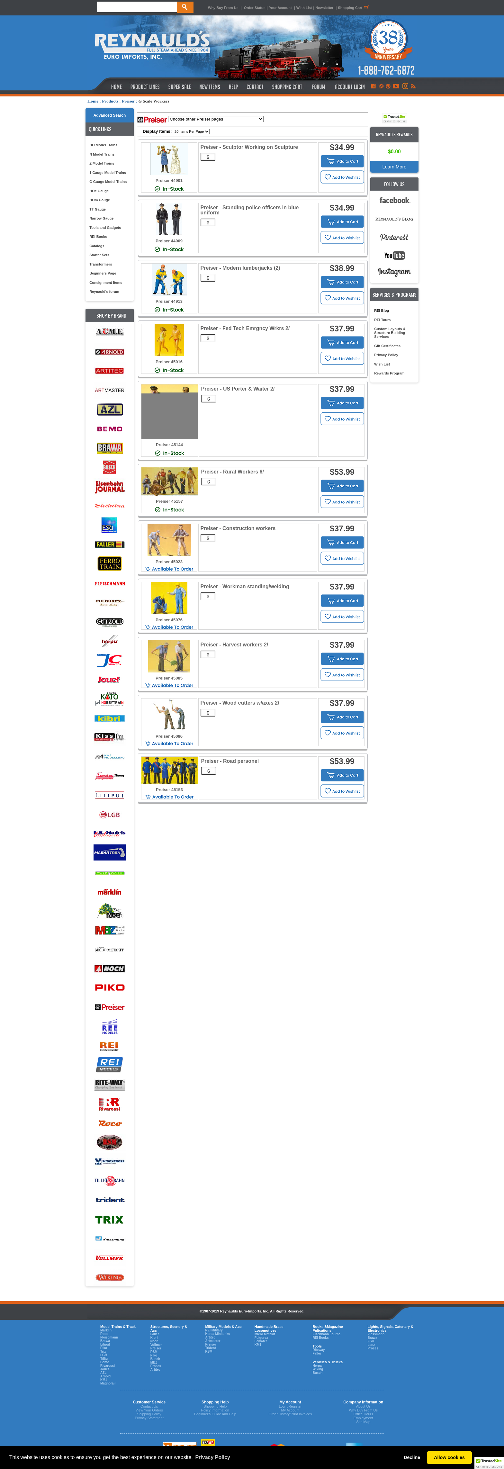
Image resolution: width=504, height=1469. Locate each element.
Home (92, 101)
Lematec (261, 1341)
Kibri (154, 1337)
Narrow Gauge (101, 218)
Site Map (363, 1422)
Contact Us (149, 1406)
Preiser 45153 (169, 789)
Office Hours (363, 1414)
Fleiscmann (109, 1337)
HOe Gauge (99, 191)
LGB (103, 1355)
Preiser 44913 (169, 301)
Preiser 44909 (169, 241)
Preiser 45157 (169, 501)
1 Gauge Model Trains (107, 173)
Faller (154, 1334)
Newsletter (325, 8)
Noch (154, 1341)
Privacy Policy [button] (212, 1457)
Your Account (281, 8)
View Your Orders (149, 1410)
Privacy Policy (386, 355)
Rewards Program (389, 373)
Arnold (105, 1376)
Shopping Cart (354, 8)
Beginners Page (102, 273)
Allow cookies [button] (449, 1457)
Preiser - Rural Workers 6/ (232, 471)
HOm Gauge (99, 200)
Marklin (106, 1330)
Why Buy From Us (223, 8)
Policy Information (215, 1410)
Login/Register (290, 1406)
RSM (154, 1352)
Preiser (128, 101)
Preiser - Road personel (230, 761)
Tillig (104, 1358)
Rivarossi (107, 1365)
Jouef (104, 1369)
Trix (103, 1351)
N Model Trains (101, 154)
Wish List (304, 8)
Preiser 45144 (169, 444)
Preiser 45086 (169, 736)
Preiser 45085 (169, 678)
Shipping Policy (149, 1414)
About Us (363, 1406)
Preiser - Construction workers (238, 528)
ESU (370, 1341)
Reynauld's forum (104, 291)
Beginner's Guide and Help (215, 1414)
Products (110, 101)
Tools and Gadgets (105, 228)
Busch (155, 1359)
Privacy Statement (149, 1418)
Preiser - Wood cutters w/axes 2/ (240, 703)
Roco (104, 1334)
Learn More (394, 166)
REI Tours (382, 320)
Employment (363, 1418)
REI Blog (381, 310)
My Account (290, 1410)
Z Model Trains (101, 163)
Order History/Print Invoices (290, 1414)
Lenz (371, 1345)
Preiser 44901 (169, 180)
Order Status (255, 8)
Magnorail (107, 1383)
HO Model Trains (103, 145)
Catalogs (96, 246)
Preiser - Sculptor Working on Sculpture (249, 147)
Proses (155, 1366)
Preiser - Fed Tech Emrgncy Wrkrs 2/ (245, 328)
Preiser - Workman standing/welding (245, 586)
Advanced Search (110, 115)
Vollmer (156, 1345)
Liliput (105, 1344)
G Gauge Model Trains (108, 182)
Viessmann (375, 1334)
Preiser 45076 (169, 619)
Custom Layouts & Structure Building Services (389, 332)
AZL (103, 1372)
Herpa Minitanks (217, 1334)
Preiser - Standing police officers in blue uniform (250, 210)
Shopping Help (215, 1406)
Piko (103, 1348)
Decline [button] (412, 1457)
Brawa (105, 1341)
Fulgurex (261, 1337)
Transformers (100, 264)
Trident (210, 1348)
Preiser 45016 (169, 361)
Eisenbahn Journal (326, 1334)
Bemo (104, 1362)
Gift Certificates (387, 346)
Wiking (317, 1369)
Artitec (155, 1369)
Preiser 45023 (169, 561)
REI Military (213, 1330)
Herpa (316, 1365)
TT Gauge (97, 209)
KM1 (103, 1380)
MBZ (154, 1362)
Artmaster (212, 1341)
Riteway (318, 1350)
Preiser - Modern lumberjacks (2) (240, 268)
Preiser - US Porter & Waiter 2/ (238, 389)
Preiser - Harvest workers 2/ (234, 644)
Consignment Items (105, 282)
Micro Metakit (265, 1334)
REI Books (98, 237)
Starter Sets (99, 255)
